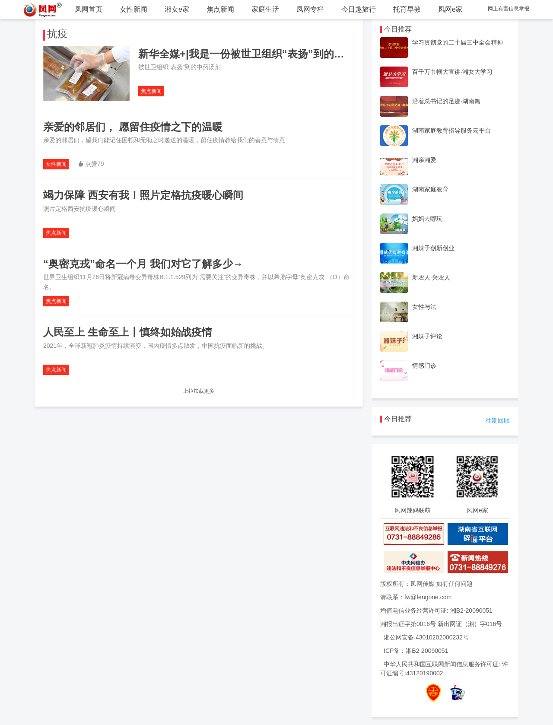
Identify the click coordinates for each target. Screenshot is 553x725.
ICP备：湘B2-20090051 (416, 650)
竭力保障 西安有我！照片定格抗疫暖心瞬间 (143, 195)
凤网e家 (450, 9)
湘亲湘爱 (424, 159)
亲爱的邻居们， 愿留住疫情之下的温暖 (132, 127)
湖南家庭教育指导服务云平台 (451, 130)
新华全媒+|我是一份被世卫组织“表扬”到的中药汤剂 (256, 54)
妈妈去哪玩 (427, 218)
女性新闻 (133, 9)
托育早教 (407, 9)
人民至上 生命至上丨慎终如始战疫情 (127, 332)
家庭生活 (265, 9)
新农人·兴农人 (431, 277)
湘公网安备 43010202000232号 (426, 637)
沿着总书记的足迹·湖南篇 (446, 101)
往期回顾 (498, 420)
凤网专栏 (310, 9)
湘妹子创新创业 (433, 248)
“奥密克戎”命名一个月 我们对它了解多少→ (143, 264)
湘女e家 (177, 9)
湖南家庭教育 (430, 189)
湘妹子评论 (427, 336)
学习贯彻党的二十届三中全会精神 (457, 42)
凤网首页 (88, 9)
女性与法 (424, 306)
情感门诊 (424, 365)
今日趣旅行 (358, 9)
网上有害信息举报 (508, 9)
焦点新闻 (220, 9)
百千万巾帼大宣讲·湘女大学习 (452, 71)
